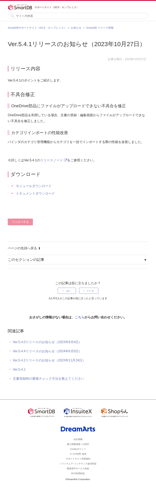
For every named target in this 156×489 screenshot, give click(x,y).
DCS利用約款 (78, 473)
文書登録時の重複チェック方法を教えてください (48, 378)
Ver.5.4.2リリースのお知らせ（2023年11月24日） (49, 360)
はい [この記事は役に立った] (68, 290)
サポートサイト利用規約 (78, 459)
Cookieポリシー (78, 449)
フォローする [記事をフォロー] (20, 221)
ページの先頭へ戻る (24, 248)
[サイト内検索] (78, 16)
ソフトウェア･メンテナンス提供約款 (78, 463)
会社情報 (78, 439)
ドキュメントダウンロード (35, 193)
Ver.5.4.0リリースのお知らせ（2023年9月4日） (47, 342)
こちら (79, 317)
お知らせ (76, 27)
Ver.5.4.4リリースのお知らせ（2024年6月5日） (47, 351)
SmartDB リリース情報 (99, 27)
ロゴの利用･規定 (78, 454)
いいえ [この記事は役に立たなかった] (90, 290)
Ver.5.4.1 (19, 369)
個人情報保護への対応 (78, 444)
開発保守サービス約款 (78, 468)
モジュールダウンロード (34, 186)
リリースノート (51, 160)
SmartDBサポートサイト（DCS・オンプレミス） (37, 27)
